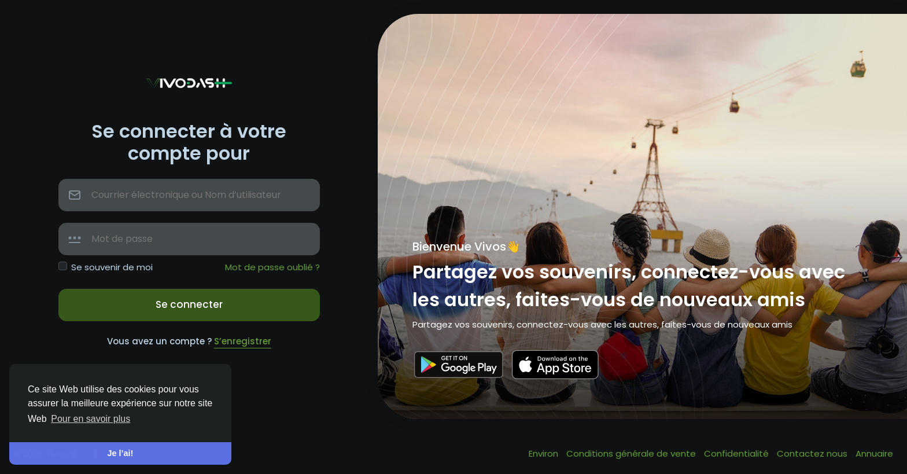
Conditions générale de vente (632, 453)
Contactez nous (813, 453)
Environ (545, 453)
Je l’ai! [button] (121, 453)
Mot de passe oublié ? (272, 267)
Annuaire (874, 453)
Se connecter (189, 304)
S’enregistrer (242, 341)
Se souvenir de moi (112, 267)
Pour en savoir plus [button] (90, 419)
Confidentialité (737, 453)
